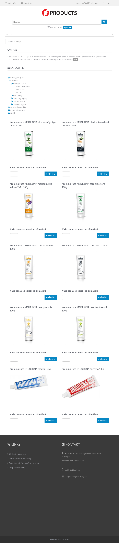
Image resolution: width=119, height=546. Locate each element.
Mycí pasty (17, 95)
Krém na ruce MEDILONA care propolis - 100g (31, 308)
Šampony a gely (20, 98)
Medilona (20, 89)
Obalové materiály (18, 107)
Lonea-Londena (23, 86)
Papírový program (18, 110)
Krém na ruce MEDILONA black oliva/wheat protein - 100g (85, 123)
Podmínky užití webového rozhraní (24, 463)
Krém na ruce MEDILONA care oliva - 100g (84, 245)
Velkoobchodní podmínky (20, 458)
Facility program (17, 77)
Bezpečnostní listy (17, 467)
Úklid (12, 113)
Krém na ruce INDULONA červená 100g (83, 369)
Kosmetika (15, 80)
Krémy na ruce (19, 83)
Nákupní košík (59, 27)
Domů (10, 41)
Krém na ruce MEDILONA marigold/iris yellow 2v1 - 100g (31, 185)
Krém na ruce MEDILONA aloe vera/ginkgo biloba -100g (33, 123)
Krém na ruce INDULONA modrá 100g (30, 369)
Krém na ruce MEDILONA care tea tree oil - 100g (85, 308)
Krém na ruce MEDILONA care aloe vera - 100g (84, 185)
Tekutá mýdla (19, 101)
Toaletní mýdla (19, 104)
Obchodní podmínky (18, 454)
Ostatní (19, 92)
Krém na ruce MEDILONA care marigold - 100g (32, 247)
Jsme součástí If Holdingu (87, 3)
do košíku (50, 173)
